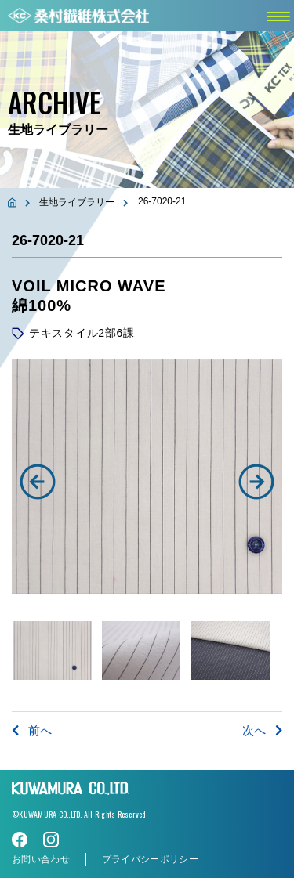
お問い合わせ (41, 859)
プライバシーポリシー (150, 859)
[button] (38, 482)
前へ (32, 730)
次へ (262, 730)
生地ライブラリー (76, 202)
